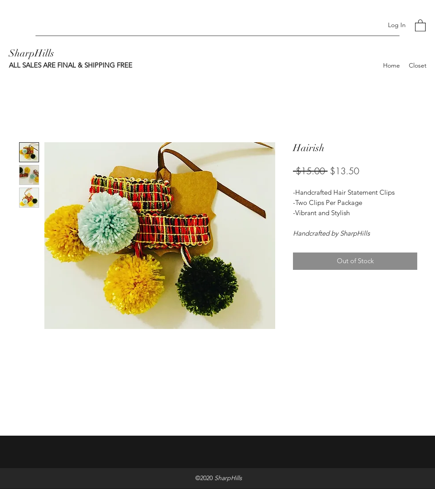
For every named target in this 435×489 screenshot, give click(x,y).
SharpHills (31, 53)
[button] (420, 25)
